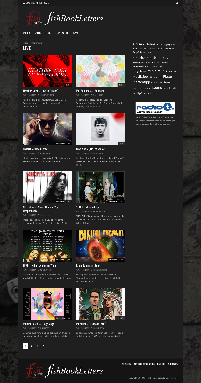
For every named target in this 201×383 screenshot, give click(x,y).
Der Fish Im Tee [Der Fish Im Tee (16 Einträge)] (167, 48)
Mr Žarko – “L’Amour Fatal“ (91, 323)
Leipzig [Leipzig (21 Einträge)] (154, 66)
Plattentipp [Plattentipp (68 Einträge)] (141, 82)
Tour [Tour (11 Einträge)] (145, 93)
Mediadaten (173, 364)
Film (48, 32)
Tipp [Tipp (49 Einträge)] (139, 93)
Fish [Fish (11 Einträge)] (149, 53)
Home (25, 43)
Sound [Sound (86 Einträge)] (157, 87)
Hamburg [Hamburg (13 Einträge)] (136, 62)
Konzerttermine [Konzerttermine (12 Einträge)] (138, 66)
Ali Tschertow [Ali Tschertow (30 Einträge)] (150, 44)
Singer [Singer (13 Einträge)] (139, 88)
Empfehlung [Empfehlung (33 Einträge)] (140, 52)
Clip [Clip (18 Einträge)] (158, 48)
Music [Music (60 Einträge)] (152, 71)
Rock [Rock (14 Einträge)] (134, 88)
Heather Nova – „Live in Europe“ (40, 90)
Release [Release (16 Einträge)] (159, 82)
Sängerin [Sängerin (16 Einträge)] (167, 88)
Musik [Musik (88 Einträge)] (162, 70)
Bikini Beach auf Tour (88, 265)
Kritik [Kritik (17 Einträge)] (147, 66)
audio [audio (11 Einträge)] (173, 45)
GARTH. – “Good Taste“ (36, 149)
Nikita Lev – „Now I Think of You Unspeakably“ (40, 209)
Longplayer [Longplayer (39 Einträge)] (139, 71)
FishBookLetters (63, 143)
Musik (26, 32)
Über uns (161, 364)
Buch (38, 32)
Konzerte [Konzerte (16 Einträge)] (164, 62)
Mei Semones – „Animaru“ (91, 90)
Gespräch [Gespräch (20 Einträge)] (166, 58)
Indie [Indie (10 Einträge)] (142, 63)
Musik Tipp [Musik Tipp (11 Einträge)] (172, 72)
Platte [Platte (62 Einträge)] (167, 76)
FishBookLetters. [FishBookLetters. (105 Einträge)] (147, 57)
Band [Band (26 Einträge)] (135, 48)
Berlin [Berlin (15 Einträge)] (146, 48)
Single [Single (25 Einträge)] (147, 88)
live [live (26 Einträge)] (161, 66)
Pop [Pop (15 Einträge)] (153, 82)
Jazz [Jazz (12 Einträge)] (158, 62)
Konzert (120, 318)
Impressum (126, 364)
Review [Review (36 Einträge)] (168, 82)
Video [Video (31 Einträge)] (151, 93)
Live (75, 32)
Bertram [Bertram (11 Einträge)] (152, 49)
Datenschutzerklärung (144, 364)
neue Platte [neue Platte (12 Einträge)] (158, 77)
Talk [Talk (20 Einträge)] (174, 88)
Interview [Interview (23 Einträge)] (150, 62)
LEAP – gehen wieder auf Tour (39, 265)
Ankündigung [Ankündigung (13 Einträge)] (165, 44)
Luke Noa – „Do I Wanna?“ (90, 149)
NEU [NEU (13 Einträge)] (150, 77)
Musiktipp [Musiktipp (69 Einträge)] (140, 76)
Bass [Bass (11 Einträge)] (140, 49)
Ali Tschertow (30, 95)
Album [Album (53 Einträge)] (137, 44)
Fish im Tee (62, 32)
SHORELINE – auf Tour (88, 207)
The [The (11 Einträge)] (134, 93)
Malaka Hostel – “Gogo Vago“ (39, 323)
